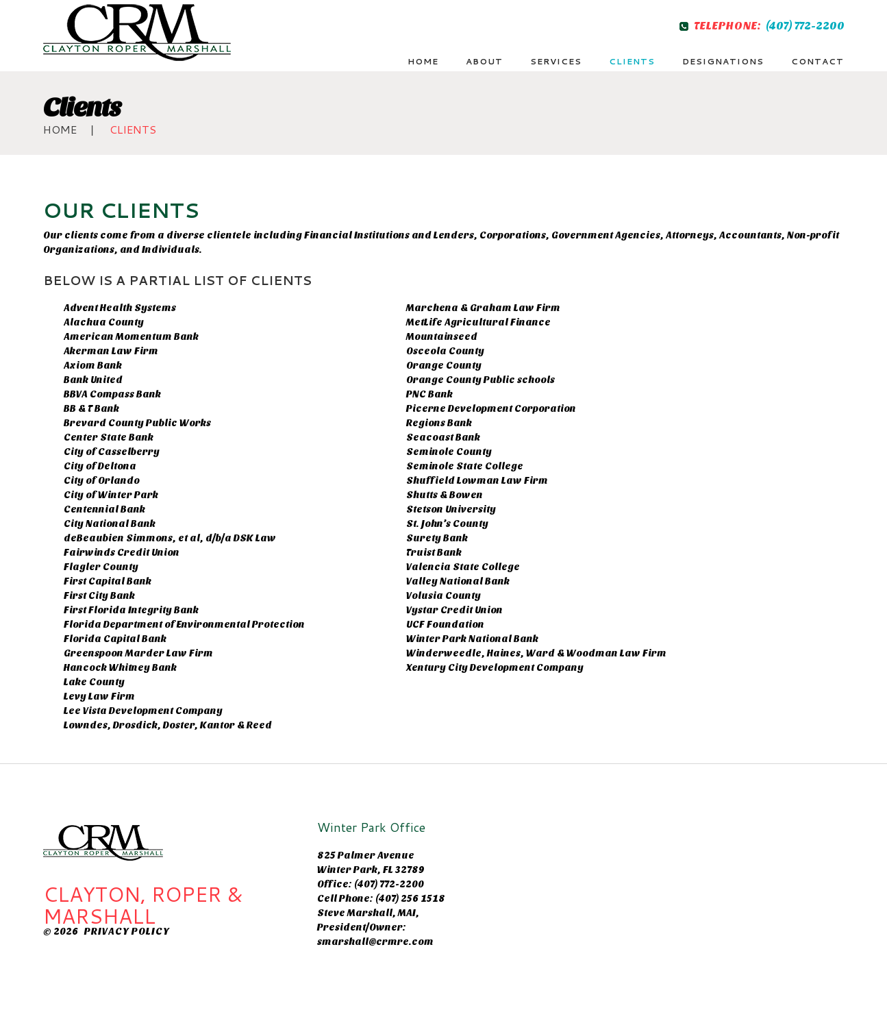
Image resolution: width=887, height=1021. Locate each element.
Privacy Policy (126, 931)
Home (60, 129)
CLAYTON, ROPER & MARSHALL (142, 905)
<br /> (615, 862)
